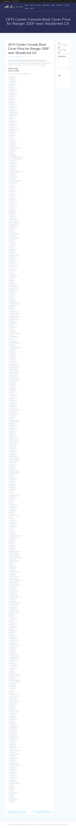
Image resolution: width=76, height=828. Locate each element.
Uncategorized (17, 56)
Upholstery (59, 5)
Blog (32, 8)
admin (10, 56)
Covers (53, 5)
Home (26, 5)
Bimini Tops (46, 5)
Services (38, 5)
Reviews (27, 8)
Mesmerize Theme (63, 824)
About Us (32, 5)
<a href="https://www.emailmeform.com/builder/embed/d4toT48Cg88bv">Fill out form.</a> (63, 63)
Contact (67, 5)
